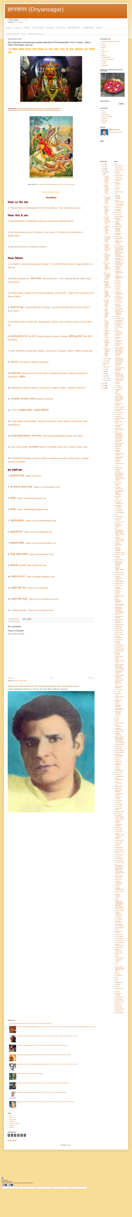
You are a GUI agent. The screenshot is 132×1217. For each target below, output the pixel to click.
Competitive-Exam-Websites (119, 297)
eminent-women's (117, 172)
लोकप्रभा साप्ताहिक (119, 1012)
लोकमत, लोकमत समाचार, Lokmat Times (111, 41)
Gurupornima (118, 414)
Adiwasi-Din (118, 207)
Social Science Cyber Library (119, 876)
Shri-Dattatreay (119, 855)
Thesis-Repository (118, 183)
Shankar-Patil (118, 842)
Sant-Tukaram (119, 829)
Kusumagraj (118, 509)
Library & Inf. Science (118, 519)
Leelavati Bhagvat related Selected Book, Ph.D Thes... (107, 294)
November (106, 358)
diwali (116, 977)
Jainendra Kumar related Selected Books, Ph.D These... (106, 189)
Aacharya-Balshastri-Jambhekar (118, 197)
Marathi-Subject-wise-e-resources (119, 604)
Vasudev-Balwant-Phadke (119, 945)
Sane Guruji (118, 774)
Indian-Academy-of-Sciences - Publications (119, 445)
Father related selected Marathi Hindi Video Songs (30, 1073)
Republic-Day (118, 761)
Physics (117, 717)
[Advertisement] (62, 1163)
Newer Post (11, 678)
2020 (103, 388)
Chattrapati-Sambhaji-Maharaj (118, 268)
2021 (103, 385)
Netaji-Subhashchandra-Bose (119, 661)
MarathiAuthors (119, 166)
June (105, 369)
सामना (103, 53)
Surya (116, 898)
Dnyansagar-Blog (119, 318)
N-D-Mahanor (118, 639)
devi (116, 193)
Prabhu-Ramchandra (118, 725)
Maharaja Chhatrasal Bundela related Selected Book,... (106, 257)
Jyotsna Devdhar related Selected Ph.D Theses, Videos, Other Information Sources (30, 1023)
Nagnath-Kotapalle (117, 642)
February (106, 378)
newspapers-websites (118, 994)
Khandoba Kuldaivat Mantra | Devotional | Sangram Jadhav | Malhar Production (48, 387)
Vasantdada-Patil (119, 942)
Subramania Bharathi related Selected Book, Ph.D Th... (107, 285)
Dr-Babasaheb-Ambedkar (119, 324)
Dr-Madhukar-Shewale (118, 334)
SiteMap (26, 27)
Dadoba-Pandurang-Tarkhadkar (118, 305)
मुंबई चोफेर (104, 55)
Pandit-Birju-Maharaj (118, 701)
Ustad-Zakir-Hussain (118, 931)
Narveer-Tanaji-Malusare (119, 657)
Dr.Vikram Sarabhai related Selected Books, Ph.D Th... (106, 179)
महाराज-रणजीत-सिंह (119, 1009)
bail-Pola (117, 973)
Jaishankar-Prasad (118, 461)
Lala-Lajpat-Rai (119, 510)
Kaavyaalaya (118, 467)
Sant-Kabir (118, 802)
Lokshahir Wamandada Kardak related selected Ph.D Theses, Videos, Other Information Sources (42, 1092)
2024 (103, 168)
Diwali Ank (118, 316)
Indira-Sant (118, 448)
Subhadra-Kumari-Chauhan (119, 888)
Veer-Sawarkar (119, 947)
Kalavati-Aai (118, 482)
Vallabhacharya (119, 938)
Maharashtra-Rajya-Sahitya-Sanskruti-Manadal (119, 564)
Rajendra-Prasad (119, 744)
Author (117, 185)
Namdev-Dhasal (119, 645)
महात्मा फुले (99, 27)
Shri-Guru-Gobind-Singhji (119, 857)
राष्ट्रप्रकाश (104, 61)
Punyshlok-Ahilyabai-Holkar (119, 729)
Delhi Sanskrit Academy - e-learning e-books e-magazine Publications (119, 311)
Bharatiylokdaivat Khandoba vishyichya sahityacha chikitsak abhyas (42, 221)
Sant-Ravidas (118, 813)
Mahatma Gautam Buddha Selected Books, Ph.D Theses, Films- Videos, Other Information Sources (42, 1083)
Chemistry (118, 281)
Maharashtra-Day (119, 559)
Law (116, 514)
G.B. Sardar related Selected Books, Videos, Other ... (106, 343)
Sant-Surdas (118, 827)
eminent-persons (119, 170)
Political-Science (119, 723)
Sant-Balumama (119, 776)
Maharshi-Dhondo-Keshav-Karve (119, 569)
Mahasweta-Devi (119, 574)
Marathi (117, 594)
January (106, 380)
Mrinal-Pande (118, 632)
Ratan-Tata (118, 757)
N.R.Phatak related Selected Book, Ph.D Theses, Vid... (107, 220)
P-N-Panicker (118, 689)
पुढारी (103, 49)
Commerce (118, 290)
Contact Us (18, 27)
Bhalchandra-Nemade (118, 234)
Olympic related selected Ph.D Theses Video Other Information (119, 666)
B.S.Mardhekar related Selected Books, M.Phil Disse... (107, 352)
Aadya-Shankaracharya (119, 201)
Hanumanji (118, 416)
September (106, 363)
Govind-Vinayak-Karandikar (119, 409)
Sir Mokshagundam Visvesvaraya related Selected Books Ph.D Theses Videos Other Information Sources (119, 869)
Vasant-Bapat (118, 940)
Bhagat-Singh (118, 226)
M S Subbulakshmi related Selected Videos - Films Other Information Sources (119, 532)
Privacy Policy (61, 27)
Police (116, 721)
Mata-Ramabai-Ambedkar (119, 617)
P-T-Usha (117, 691)
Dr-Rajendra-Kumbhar (118, 344)
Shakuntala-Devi (119, 840)
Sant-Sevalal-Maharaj (118, 825)
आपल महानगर (105, 51)
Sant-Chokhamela (118, 782)
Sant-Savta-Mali (119, 819)
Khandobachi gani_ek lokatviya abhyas (28, 246)
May (105, 371)
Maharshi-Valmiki (119, 572)
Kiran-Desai (118, 500)
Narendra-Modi (119, 651)
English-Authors (119, 191)
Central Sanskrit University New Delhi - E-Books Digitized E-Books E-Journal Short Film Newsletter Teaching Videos (119, 251)
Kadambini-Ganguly (118, 470)
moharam (117, 991)
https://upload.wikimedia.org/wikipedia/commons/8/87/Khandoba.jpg (56, 184)
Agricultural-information (118, 210)
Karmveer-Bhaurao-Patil (118, 488)
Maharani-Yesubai (118, 557)
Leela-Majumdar (119, 516)
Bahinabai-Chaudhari (118, 219)
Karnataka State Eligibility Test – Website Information (119, 492)
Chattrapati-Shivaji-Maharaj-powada (119, 277)
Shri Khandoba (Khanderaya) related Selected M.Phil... (107, 276)
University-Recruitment (118, 921)
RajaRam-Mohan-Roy (118, 734)
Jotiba (116, 465)
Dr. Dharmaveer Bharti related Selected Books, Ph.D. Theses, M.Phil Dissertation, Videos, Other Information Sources (47, 1036)
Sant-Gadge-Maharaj (118, 791)
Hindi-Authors (118, 168)
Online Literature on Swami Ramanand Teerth (119, 682)
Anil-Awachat (118, 212)
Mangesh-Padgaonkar (118, 588)
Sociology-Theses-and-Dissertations (118, 883)
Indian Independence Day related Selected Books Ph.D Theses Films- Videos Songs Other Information (119, 436)
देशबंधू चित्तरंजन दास (119, 1001)
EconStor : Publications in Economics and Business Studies (119, 375)
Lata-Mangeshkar (119, 512)
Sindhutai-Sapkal (119, 862)
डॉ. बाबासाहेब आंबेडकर (87, 27)
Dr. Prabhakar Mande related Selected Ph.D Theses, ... (106, 230)
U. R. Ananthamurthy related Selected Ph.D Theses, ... (107, 239)
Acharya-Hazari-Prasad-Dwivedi (119, 204)
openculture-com (119, 997)
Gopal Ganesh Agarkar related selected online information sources (119, 399)
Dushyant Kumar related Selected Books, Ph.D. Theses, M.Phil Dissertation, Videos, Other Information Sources (43, 686)
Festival (117, 189)
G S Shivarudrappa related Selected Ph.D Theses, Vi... (106, 200)
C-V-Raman (118, 244)
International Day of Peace (119, 454)
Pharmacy (118, 715)
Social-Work (118, 879)
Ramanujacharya (119, 752)
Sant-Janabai (118, 800)
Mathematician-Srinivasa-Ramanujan (119, 621)
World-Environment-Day (119, 957)
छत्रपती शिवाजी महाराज (73, 27)
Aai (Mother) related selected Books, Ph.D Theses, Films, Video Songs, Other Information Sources (42, 1045)
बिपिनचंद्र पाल (118, 1005)
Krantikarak (118, 177)
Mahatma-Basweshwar (118, 577)
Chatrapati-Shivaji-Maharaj (119, 259)
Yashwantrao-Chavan (118, 960)
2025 (103, 166)
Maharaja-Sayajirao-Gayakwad (118, 549)
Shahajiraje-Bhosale (118, 837)
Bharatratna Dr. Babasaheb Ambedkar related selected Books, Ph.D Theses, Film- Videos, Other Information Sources (47, 1064)
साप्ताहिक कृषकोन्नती (106, 57)
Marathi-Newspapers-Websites (118, 601)
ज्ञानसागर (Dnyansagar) (36, 9)
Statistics (117, 886)
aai (116, 965)
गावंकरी (103, 43)
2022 (103, 383)
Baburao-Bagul (119, 216)
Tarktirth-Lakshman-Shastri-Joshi (118, 914)
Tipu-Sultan (118, 917)
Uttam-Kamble (119, 934)
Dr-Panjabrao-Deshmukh (119, 341)
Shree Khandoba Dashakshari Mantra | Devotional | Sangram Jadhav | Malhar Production (51, 350)
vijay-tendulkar (119, 999)
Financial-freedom (117, 382)
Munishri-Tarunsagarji (118, 637)
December (106, 172)
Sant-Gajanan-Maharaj (119, 794)
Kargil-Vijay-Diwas (118, 484)
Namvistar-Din (119, 647)
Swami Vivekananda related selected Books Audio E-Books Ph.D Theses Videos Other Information (119, 904)
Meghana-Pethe (119, 624)
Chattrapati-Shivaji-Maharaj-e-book (119, 273)
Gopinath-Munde (119, 407)
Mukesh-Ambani (119, 634)
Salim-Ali (117, 767)
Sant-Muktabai (119, 804)
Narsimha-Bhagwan (118, 653)
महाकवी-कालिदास (119, 1007)
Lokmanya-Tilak (119, 522)
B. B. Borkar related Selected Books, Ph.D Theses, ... (106, 334)
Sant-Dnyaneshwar (118, 785)
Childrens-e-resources (13, 34)
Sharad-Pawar (119, 849)
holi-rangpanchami (119, 981)
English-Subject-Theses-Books (119, 379)
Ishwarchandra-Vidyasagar (119, 457)
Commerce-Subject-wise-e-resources (119, 293)
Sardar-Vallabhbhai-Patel (119, 834)
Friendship (118, 385)
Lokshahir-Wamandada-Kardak (118, 525)
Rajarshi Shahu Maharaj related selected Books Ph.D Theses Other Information (119, 739)
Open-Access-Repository (119, 687)
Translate (18, 22)
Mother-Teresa (119, 630)
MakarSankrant (119, 585)
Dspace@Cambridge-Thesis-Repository (119, 369)
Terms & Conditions (38, 27)
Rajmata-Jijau (118, 748)
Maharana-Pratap (119, 552)
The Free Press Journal (108, 59)
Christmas (118, 286)
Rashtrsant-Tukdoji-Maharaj (119, 755)
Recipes (117, 759)
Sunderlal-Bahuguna (118, 895)
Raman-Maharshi (119, 750)
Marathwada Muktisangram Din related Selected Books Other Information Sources (119, 611)
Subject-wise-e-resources (35, 34)
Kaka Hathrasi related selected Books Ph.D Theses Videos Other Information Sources (119, 476)
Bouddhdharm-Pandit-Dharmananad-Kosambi (119, 240)
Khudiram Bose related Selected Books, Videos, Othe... (106, 313)
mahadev (117, 984)
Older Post (91, 678)
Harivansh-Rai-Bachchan (119, 425)
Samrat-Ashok (119, 772)
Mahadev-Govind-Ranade (119, 538)
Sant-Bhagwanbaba (119, 779)
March (105, 376)
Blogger (69, 1145)
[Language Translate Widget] (17, 19)
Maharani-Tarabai (119, 554)
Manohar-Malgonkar (118, 591)
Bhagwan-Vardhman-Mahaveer (118, 230)
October (106, 361)
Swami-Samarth (119, 910)
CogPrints (117, 288)
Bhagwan (117, 188)
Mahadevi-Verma (119, 541)
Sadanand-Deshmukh (118, 764)
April (105, 373)
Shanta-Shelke (119, 847)
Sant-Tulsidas (118, 831)
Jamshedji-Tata (119, 463)
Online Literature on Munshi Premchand (119, 677)
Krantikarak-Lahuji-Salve (118, 506)
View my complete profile (115, 132)
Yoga (116, 963)
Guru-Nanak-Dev (119, 412)
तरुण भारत (104, 45)
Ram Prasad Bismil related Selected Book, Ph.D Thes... (107, 266)
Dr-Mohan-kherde (118, 338)
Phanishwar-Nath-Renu (118, 712)
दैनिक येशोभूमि (105, 65)
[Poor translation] (11, 1185)
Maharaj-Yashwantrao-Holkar (118, 544)
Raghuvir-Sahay (119, 731)
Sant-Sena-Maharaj (118, 821)
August (105, 367)
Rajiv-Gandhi (118, 746)
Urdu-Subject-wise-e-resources (119, 925)
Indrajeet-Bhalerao (117, 451)
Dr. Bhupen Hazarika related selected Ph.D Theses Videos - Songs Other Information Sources (119, 362)
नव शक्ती (104, 63)
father (116, 979)
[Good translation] (5, 1185)
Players (117, 719)
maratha (117, 986)
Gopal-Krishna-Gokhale (119, 404)
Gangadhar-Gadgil (118, 390)
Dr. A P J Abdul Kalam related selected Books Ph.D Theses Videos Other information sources (119, 351)
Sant (23, 34)
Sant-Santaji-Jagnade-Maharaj (119, 816)
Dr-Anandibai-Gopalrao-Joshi (119, 321)
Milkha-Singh (118, 628)
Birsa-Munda (118, 236)
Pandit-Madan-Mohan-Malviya (119, 709)
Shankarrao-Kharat (118, 845)
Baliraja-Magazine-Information (118, 223)
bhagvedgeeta (119, 975)
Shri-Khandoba (15, 621)
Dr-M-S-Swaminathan (118, 331)
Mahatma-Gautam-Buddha (119, 580)
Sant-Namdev (118, 806)
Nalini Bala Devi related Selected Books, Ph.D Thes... (106, 210)
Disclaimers (50, 27)
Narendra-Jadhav (119, 649)
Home (51, 678)
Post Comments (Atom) (21, 680)
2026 (103, 164)
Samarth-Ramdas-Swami (119, 769)
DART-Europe (118, 302)
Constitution (118, 300)
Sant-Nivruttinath (119, 811)
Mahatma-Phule (119, 583)
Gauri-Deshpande (118, 393)
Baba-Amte (118, 214)
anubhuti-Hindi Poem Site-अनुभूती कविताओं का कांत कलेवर (119, 969)
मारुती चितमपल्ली (118, 1011)
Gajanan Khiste (115, 129)
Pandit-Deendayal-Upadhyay (118, 705)
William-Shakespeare (118, 950)
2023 (103, 170)
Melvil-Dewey (118, 626)
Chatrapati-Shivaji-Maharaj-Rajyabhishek (119, 263)
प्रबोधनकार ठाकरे (119, 1003)
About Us (9, 27)
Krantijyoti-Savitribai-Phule (119, 502)
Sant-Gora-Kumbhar (118, 797)
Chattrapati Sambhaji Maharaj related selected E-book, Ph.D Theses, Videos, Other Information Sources (44, 1054)
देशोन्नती (103, 47)
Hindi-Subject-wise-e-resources (119, 429)
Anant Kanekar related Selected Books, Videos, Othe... (106, 324)
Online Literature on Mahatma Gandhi (119, 672)
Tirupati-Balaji (118, 919)
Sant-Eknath (118, 788)
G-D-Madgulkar (119, 387)
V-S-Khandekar (119, 936)
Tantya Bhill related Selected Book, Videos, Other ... (106, 303)
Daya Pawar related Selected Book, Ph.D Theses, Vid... (107, 248)
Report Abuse (12, 1140)
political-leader (119, 175)
